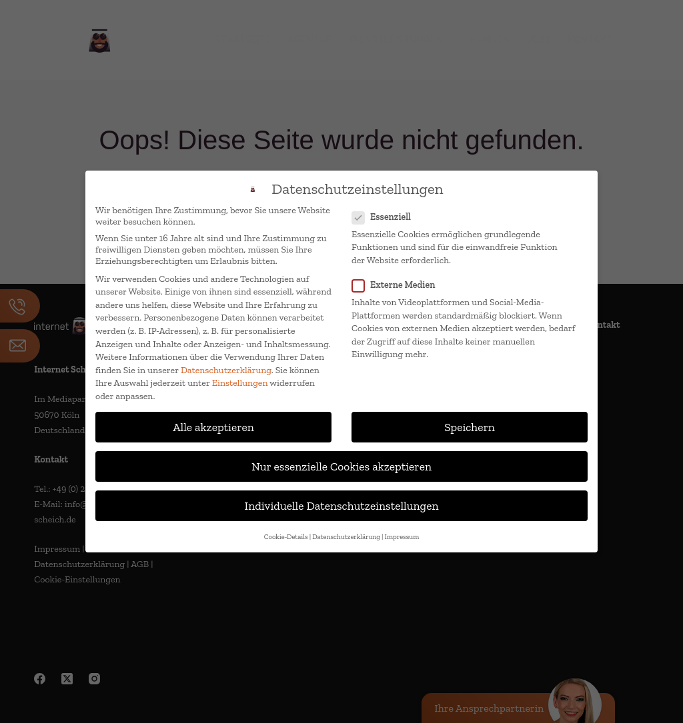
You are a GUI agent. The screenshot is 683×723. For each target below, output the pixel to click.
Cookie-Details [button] (286, 536)
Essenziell (386, 217)
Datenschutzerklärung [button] (346, 536)
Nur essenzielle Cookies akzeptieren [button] (341, 466)
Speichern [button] (469, 427)
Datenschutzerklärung (226, 370)
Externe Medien (398, 285)
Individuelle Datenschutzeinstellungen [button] (342, 505)
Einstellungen (240, 382)
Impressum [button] (402, 536)
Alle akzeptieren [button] (213, 427)
